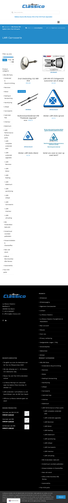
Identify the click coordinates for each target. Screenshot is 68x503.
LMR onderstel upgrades (8, 155)
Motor (6, 91)
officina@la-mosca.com (12, 314)
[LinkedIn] (5, 320)
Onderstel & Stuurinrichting (51, 366)
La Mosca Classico (46, 315)
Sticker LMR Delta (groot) (53, 116)
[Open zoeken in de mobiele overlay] (35, 12)
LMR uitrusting (49, 455)
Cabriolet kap (46, 395)
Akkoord (61, 497)
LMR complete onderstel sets (52, 412)
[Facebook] (3, 320)
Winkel (42, 355)
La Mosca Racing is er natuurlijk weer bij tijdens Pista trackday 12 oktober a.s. (14, 385)
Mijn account (44, 325)
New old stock (47, 472)
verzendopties (38, 28)
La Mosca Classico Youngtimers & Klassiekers (51, 320)
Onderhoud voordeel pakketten (8, 233)
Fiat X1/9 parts (45, 487)
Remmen (7, 87)
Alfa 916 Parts (8, 75)
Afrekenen (43, 298)
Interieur (7, 122)
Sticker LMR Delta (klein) (28, 153)
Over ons (43, 334)
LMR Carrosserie (49, 447)
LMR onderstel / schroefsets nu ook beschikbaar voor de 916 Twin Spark (15, 393)
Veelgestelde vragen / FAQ (49, 342)
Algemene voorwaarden (58, 28)
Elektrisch (7, 126)
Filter (4, 60)
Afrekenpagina (45, 302)
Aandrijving (8, 102)
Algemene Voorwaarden (48, 306)
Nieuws (42, 330)
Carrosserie (8, 111)
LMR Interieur (49, 451)
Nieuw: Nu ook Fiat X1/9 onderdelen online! (15, 377)
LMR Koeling (48, 430)
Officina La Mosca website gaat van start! (15, 400)
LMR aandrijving (49, 439)
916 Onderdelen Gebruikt (8, 224)
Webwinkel (43, 351)
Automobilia (8, 265)
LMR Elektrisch (49, 434)
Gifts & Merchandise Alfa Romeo (8, 259)
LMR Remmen (49, 422)
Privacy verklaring (46, 338)
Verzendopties (45, 346)
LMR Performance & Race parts (52, 408)
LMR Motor (48, 426)
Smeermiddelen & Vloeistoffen (52, 468)
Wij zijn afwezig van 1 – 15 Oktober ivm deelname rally (15, 370)
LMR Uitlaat (48, 443)
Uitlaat (6, 107)
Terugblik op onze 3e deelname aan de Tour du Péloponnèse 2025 (15, 364)
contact (42, 310)
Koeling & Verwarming (49, 378)
